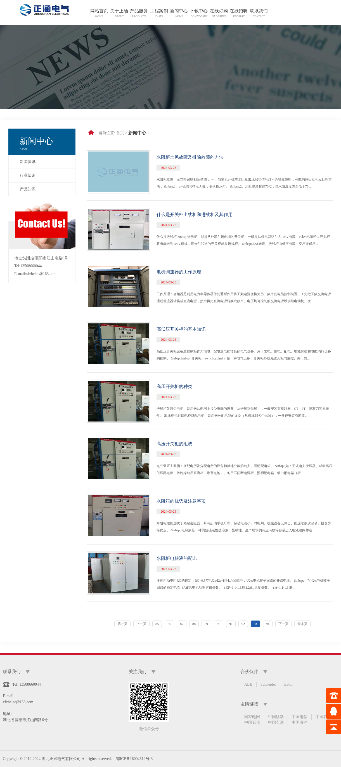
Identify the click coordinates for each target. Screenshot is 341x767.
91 (231, 624)
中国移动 (276, 717)
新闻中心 (137, 133)
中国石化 (252, 722)
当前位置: (106, 133)
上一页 (141, 624)
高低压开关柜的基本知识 (181, 329)
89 (206, 624)
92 (243, 624)
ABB (248, 684)
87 (181, 624)
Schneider (268, 684)
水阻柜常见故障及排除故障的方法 (190, 157)
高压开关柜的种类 (174, 386)
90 (218, 624)
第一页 (122, 624)
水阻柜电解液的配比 (177, 558)
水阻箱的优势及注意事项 (181, 501)
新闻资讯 (27, 162)
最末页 (302, 624)
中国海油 (299, 722)
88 (194, 624)
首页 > (121, 133)
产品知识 (27, 189)
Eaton (288, 684)
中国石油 (276, 722)
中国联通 (323, 717)
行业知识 (27, 175)
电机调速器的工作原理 (179, 271)
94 (267, 624)
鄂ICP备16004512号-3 (134, 759)
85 (157, 624)
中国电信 (299, 717)
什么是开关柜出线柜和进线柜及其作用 (195, 214)
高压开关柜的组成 (174, 443)
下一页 (283, 624)
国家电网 (252, 717)
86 (169, 624)
